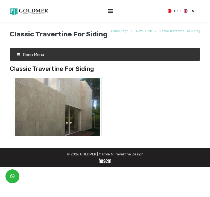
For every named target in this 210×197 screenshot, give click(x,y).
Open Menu (30, 54)
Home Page (120, 31)
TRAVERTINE (143, 31)
